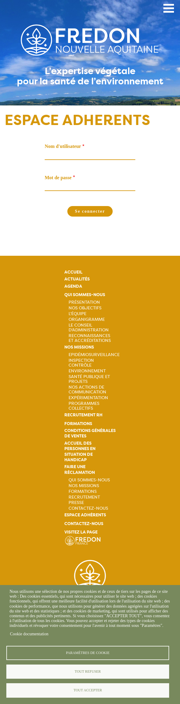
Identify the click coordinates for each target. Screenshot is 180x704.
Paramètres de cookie (87, 652)
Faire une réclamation (79, 469)
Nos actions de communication (87, 389)
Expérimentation (88, 397)
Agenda (73, 286)
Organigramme (87, 319)
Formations (78, 424)
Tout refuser (88, 671)
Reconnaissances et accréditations (90, 338)
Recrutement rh (83, 415)
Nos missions (79, 347)
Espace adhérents (85, 515)
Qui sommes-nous (84, 295)
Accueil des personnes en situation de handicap (79, 451)
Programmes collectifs (84, 406)
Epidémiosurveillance (94, 354)
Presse (76, 502)
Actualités (77, 279)
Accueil (73, 272)
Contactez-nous (88, 508)
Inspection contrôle (81, 363)
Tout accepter (87, 690)
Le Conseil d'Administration (89, 327)
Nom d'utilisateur (63, 146)
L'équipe (77, 313)
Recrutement (84, 497)
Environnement (87, 371)
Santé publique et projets (89, 379)
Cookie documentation (29, 633)
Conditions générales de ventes (90, 433)
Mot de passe (58, 177)
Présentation (84, 302)
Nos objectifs (85, 308)
